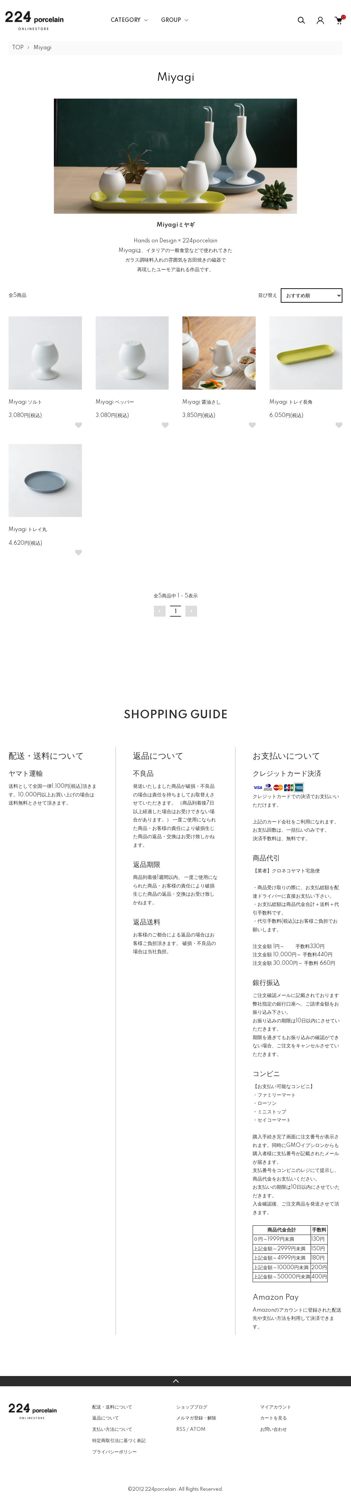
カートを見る (273, 1418)
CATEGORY (126, 20)
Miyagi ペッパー (115, 402)
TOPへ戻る (175, 1381)
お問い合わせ (273, 1429)
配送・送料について (112, 1407)
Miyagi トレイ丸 (28, 529)
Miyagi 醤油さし (201, 402)
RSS (180, 1429)
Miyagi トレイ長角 (291, 402)
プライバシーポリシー (114, 1452)
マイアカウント (275, 1407)
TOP (18, 48)
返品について (105, 1418)
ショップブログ (191, 1407)
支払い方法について (112, 1429)
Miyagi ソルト (25, 402)
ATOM (197, 1429)
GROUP (171, 20)
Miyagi (42, 48)
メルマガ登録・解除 (196, 1418)
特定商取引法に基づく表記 (119, 1440)
